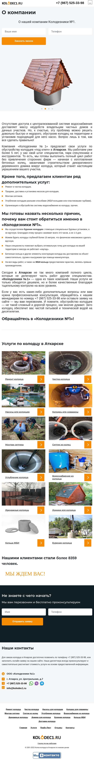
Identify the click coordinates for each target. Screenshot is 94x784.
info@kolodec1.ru (16, 709)
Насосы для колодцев (52, 730)
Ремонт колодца (13, 730)
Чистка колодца (31, 730)
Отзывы (58, 749)
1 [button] (42, 108)
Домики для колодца (41, 738)
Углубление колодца (50, 734)
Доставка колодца (47, 742)
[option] (47, 81)
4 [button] (52, 108)
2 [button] (45, 108)
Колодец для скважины (77, 730)
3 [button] (49, 108)
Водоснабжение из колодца (76, 734)
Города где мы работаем (47, 764)
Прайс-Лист (45, 749)
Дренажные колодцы (18, 738)
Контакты (70, 749)
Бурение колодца (62, 738)
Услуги (34, 749)
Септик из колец (30, 734)
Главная (23, 749)
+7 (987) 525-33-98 (70, 3)
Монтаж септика (12, 734)
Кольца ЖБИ (79, 738)
